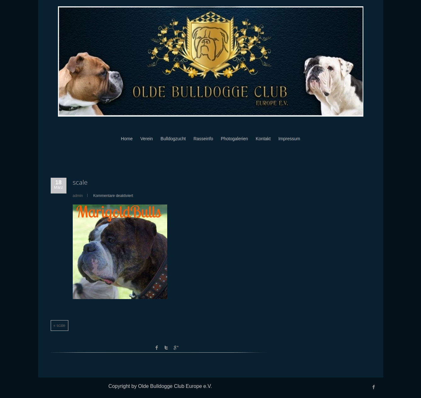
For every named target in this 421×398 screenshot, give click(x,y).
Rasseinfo (203, 138)
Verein (146, 138)
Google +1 (175, 347)
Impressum (289, 138)
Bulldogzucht (173, 138)
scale (80, 182)
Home (127, 138)
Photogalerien (234, 138)
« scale (59, 325)
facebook (157, 347)
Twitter (166, 347)
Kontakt (263, 138)
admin (78, 195)
